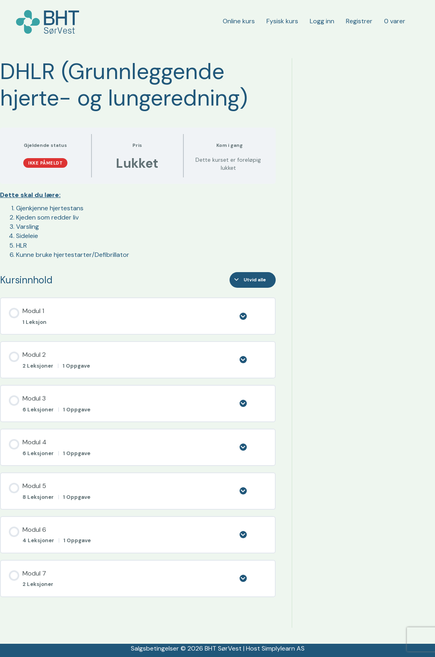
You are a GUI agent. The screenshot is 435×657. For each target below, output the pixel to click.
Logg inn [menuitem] (322, 21)
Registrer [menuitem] (359, 21)
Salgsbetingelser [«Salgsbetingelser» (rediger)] (155, 648)
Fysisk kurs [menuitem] (282, 21)
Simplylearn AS (283, 648)
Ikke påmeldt (45, 163)
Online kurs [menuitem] (239, 21)
